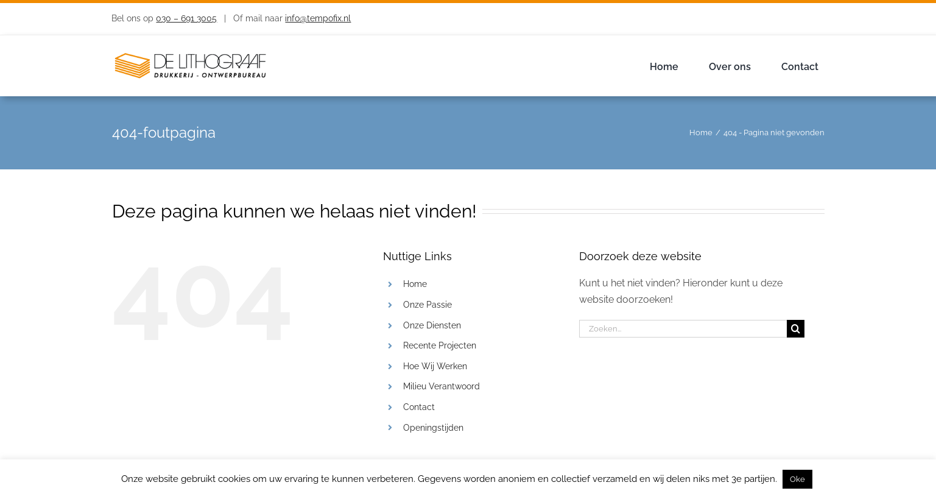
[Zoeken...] (683, 329)
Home (415, 284)
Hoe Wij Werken (435, 366)
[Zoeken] (795, 329)
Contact (419, 407)
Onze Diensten (432, 325)
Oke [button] (797, 479)
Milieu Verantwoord (441, 386)
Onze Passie (427, 305)
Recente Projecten (439, 345)
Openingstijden (433, 428)
